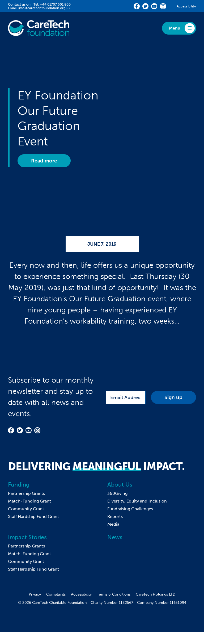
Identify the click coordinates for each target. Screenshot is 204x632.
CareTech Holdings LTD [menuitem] (155, 594)
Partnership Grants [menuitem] (26, 493)
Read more (44, 161)
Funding (18, 484)
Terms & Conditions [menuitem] (113, 594)
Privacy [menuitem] (35, 594)
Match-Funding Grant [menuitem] (29, 501)
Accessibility (186, 6)
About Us (119, 484)
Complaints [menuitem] (56, 594)
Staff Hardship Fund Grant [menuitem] (33, 516)
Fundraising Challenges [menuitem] (130, 508)
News (114, 537)
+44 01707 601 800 (55, 4)
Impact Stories (27, 537)
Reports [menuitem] (115, 516)
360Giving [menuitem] (117, 493)
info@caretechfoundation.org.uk (44, 8)
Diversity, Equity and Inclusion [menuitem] (137, 501)
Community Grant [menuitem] (26, 508)
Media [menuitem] (113, 524)
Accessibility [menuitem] (81, 594)
